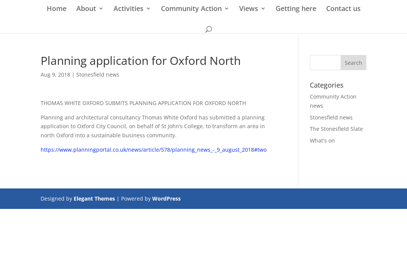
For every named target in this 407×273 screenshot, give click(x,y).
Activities (129, 9)
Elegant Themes (94, 198)
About (86, 9)
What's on (322, 140)
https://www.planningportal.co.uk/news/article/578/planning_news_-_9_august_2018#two (154, 149)
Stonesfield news (97, 74)
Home (56, 9)
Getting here (296, 9)
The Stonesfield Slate (336, 128)
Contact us (343, 9)
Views (248, 9)
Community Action (191, 9)
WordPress (166, 198)
